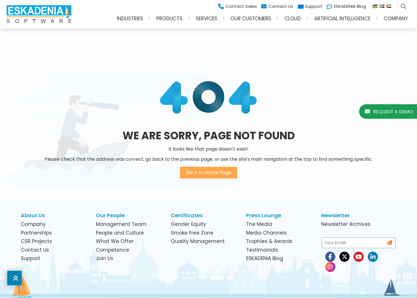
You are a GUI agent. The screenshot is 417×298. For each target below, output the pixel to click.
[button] (14, 278)
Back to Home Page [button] (208, 172)
